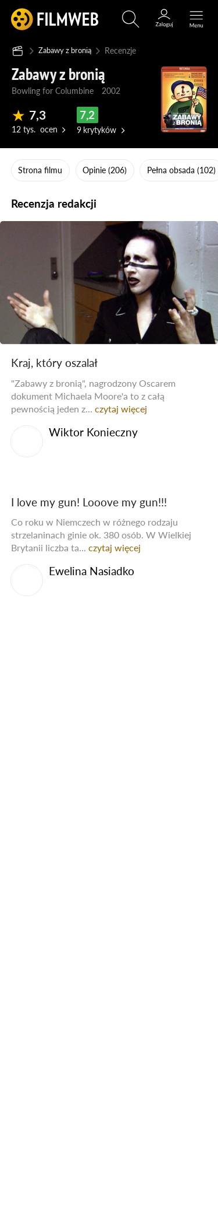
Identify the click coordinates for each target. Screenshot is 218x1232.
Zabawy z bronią (67, 50)
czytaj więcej (121, 408)
